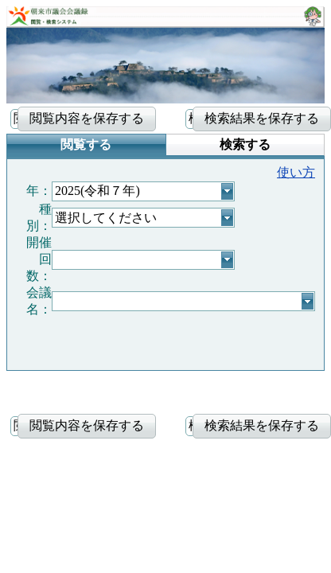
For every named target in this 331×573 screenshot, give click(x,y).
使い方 (296, 172)
